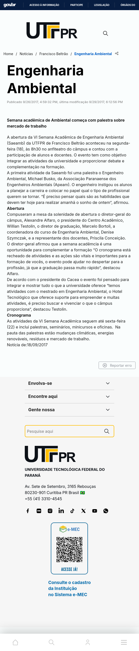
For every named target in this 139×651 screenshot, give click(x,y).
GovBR (9, 5)
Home (8, 54)
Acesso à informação (44, 5)
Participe (76, 5)
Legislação (102, 5)
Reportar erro (117, 365)
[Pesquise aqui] (63, 431)
